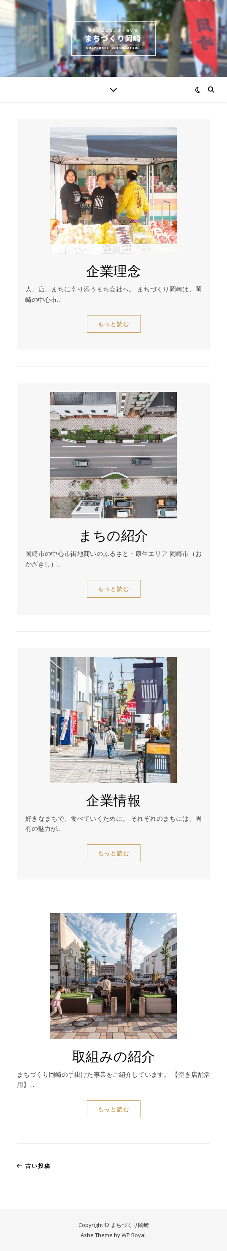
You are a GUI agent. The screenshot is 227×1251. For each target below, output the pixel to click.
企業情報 (113, 799)
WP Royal (134, 1235)
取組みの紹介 (113, 1055)
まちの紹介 (113, 535)
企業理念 (113, 270)
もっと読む (114, 324)
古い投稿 (34, 1166)
